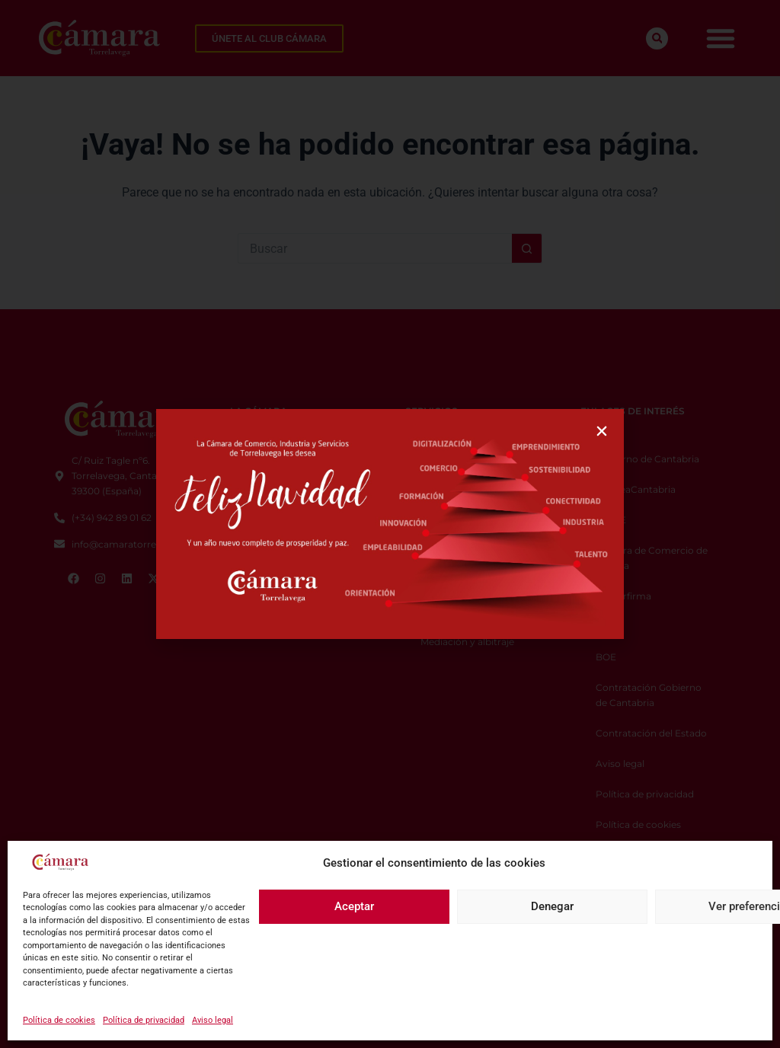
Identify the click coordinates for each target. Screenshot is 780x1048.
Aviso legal (212, 1020)
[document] (390, 524)
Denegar (552, 906)
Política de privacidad (143, 1020)
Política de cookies (59, 1020)
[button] (602, 431)
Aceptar (354, 906)
